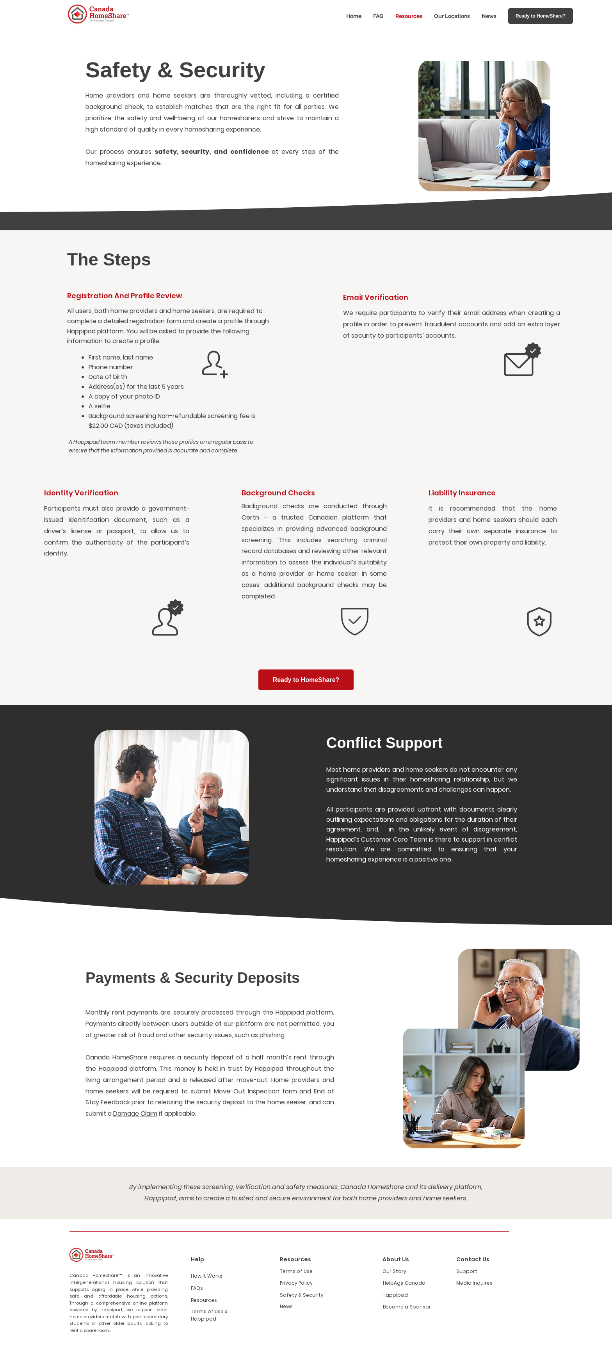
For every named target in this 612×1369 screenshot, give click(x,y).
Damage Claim (135, 1113)
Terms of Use (296, 1271)
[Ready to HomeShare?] (540, 16)
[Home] (215, 364)
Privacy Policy (296, 1283)
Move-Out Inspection (246, 1091)
